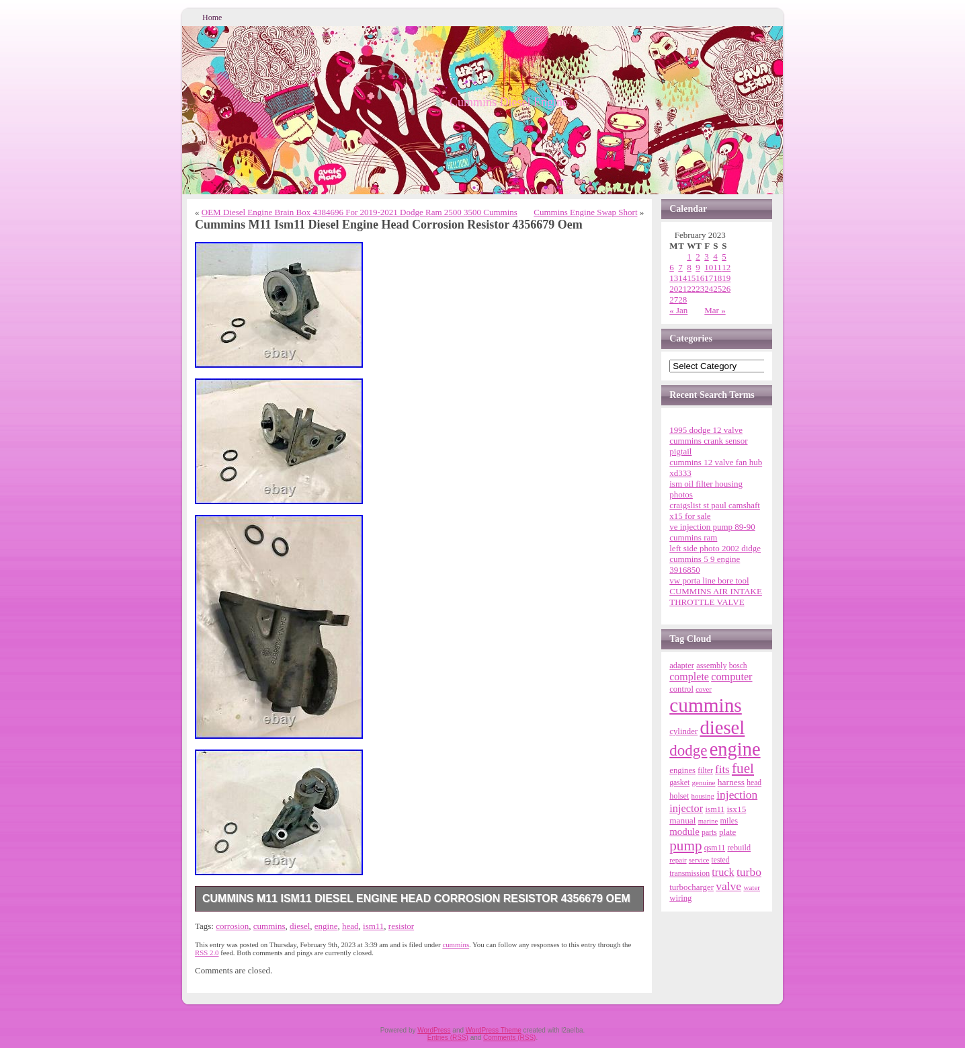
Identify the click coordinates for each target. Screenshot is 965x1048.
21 (682, 289)
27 (673, 299)
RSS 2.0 (207, 953)
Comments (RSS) (509, 1037)
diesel (300, 926)
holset (679, 796)
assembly (711, 665)
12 (726, 267)
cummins (269, 926)
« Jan (678, 310)
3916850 (684, 570)
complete (689, 676)
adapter (681, 665)
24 (708, 289)
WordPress (433, 1030)
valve (728, 886)
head (350, 926)
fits (722, 769)
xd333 (680, 473)
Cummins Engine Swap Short (585, 212)
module (684, 831)
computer (731, 677)
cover (704, 689)
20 (673, 289)
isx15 (736, 809)
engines (682, 770)
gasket (679, 782)
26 (726, 289)
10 (708, 267)
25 (717, 289)
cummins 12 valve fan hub (715, 462)
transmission (689, 873)
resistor (401, 926)
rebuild (739, 847)
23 (700, 289)
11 (717, 267)
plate (727, 832)
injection (736, 794)
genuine (703, 782)
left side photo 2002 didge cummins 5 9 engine (715, 553)
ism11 (373, 926)
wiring (680, 898)
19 (726, 278)
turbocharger (691, 887)
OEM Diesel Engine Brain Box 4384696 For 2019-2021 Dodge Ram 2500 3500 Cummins (359, 212)
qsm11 (714, 847)
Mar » (714, 310)
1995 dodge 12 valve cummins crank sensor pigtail (708, 440)
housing (702, 796)
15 (691, 278)
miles (729, 820)
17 (708, 278)
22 (691, 289)
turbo (749, 872)
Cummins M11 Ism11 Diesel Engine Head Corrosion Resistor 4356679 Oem (416, 898)
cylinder (683, 731)
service (699, 860)
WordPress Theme (493, 1030)
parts (709, 832)
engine (326, 926)
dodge (688, 750)
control (681, 689)
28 (682, 299)
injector (686, 808)
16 (700, 278)
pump (685, 846)
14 (682, 278)
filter (705, 770)
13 (673, 278)
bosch (738, 665)
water (751, 887)
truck (723, 872)
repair (677, 860)
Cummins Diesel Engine (509, 102)
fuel (743, 768)
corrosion (232, 926)
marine (708, 821)
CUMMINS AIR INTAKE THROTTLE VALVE (715, 596)
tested (721, 860)
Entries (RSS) (447, 1037)
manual (682, 820)
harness (731, 782)
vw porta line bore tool (709, 580)
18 (717, 278)
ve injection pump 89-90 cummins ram (712, 532)
